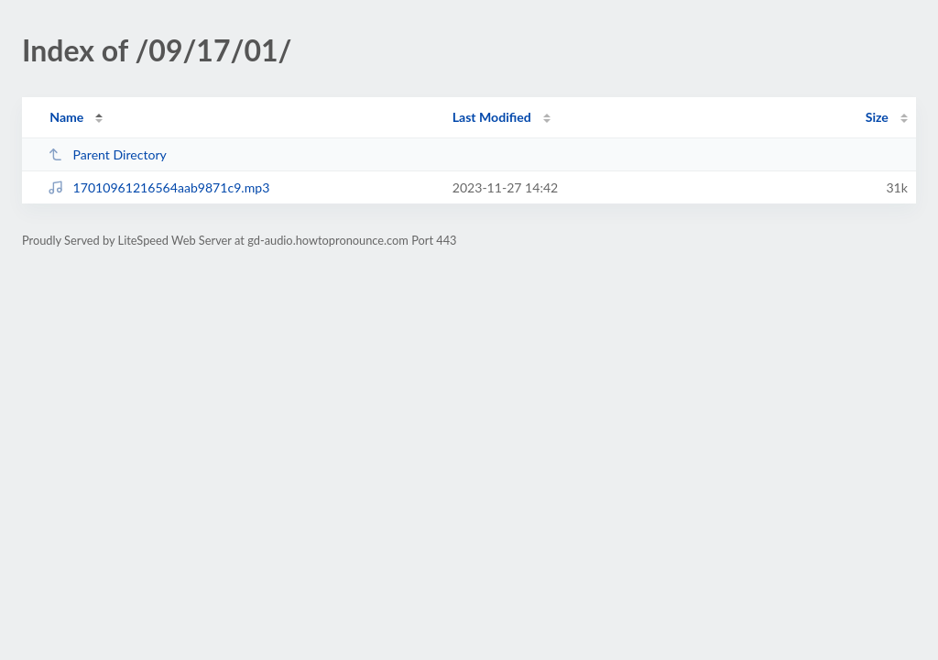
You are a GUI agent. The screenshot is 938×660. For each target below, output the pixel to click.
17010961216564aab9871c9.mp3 (158, 187)
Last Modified (492, 117)
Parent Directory (107, 154)
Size (877, 117)
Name (66, 117)
